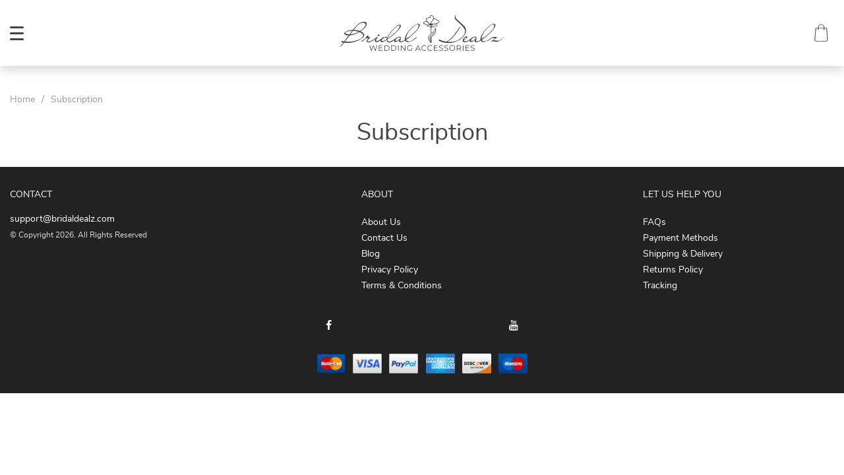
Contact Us (384, 238)
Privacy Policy (389, 269)
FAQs (654, 222)
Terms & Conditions (401, 285)
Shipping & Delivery (683, 254)
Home (22, 99)
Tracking (660, 285)
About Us (381, 222)
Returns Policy (673, 269)
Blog (370, 254)
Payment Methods (680, 238)
